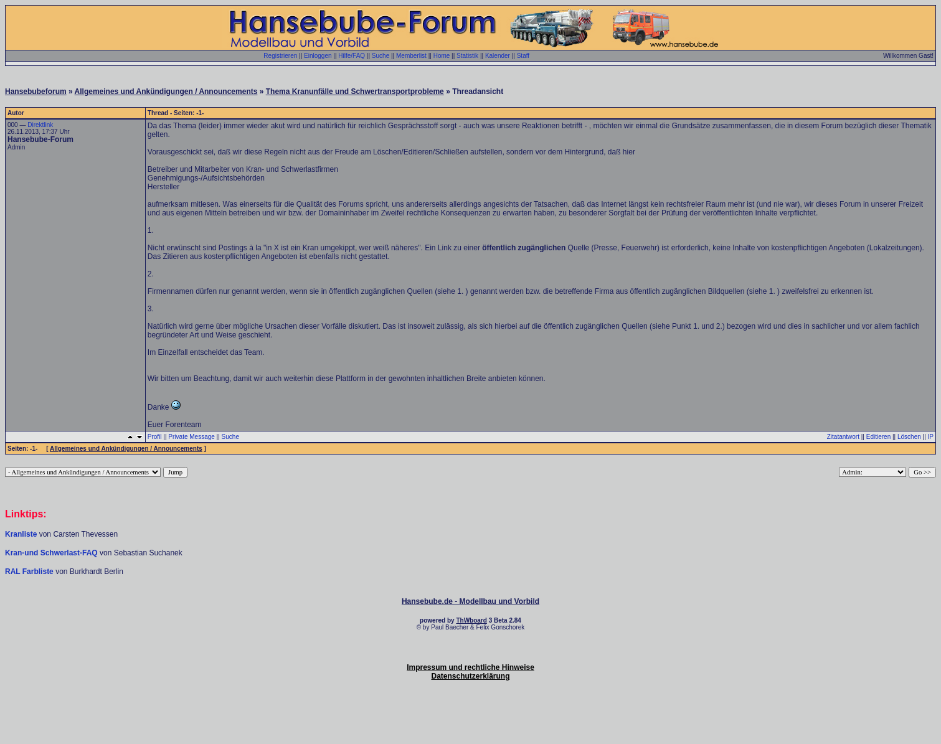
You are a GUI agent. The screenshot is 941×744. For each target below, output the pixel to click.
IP (931, 436)
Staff (523, 55)
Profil (155, 436)
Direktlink (40, 124)
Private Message (191, 436)
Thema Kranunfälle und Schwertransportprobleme (355, 91)
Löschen (909, 436)
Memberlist (411, 55)
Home (441, 55)
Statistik (467, 55)
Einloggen (317, 55)
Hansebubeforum (36, 91)
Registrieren (280, 55)
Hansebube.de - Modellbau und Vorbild (470, 601)
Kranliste (21, 534)
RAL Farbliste (30, 571)
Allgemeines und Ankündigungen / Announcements (166, 91)
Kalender (497, 55)
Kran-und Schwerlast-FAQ (52, 553)
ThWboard (471, 620)
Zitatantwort (843, 436)
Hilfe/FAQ (351, 55)
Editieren (878, 436)
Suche (380, 55)
